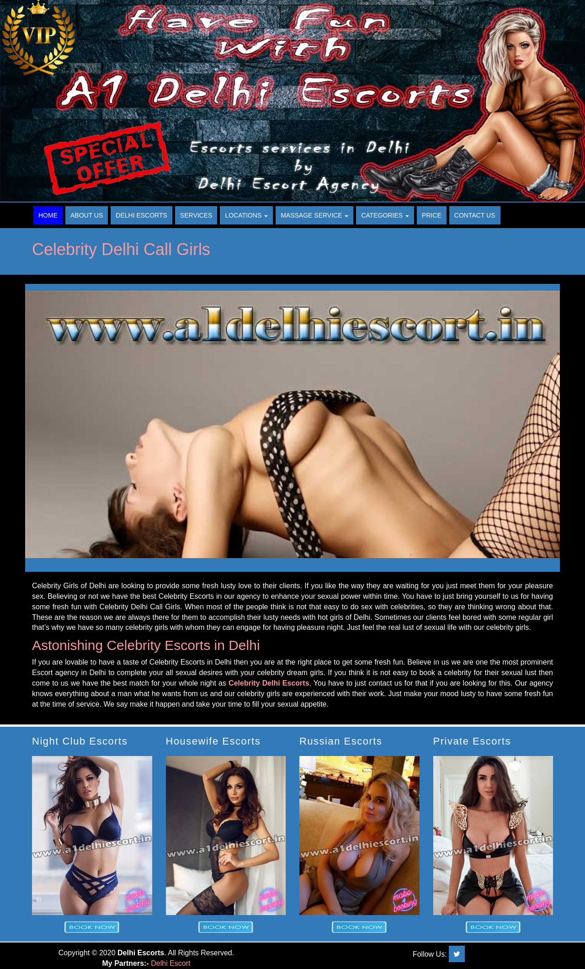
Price (431, 215)
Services (196, 215)
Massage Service (314, 215)
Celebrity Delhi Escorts (269, 683)
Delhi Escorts (141, 215)
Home (48, 215)
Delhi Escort (170, 963)
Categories (385, 215)
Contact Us (474, 215)
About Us (86, 215)
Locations (246, 215)
